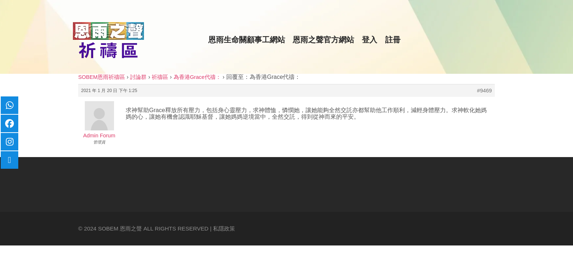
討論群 (138, 77)
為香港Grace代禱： (197, 77)
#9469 (484, 91)
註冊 (393, 39)
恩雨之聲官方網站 (323, 39)
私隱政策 (224, 228)
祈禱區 (160, 77)
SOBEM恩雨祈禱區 (101, 77)
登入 (369, 39)
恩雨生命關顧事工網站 (246, 39)
